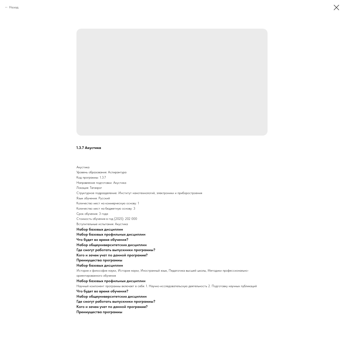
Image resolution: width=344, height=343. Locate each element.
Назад (13, 7)
